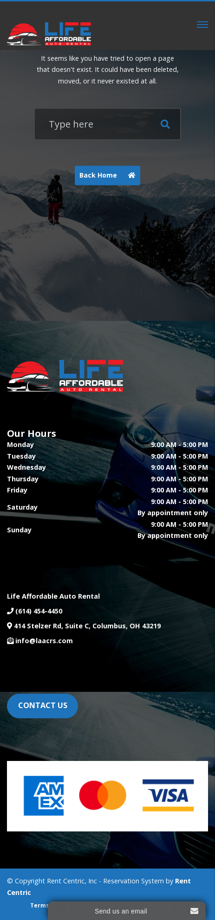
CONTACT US (42, 705)
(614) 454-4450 (38, 611)
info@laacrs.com (44, 640)
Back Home (109, 175)
